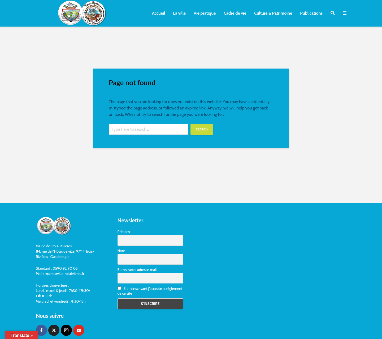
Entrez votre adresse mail (137, 269)
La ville (179, 13)
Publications (311, 13)
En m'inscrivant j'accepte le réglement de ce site (150, 291)
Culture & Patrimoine (273, 13)
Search (202, 129)
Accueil (158, 13)
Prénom (124, 231)
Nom (121, 250)
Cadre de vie (235, 13)
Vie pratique (205, 13)
